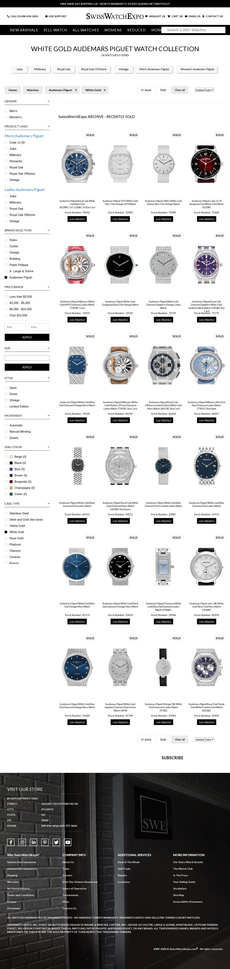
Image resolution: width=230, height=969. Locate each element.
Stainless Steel (19, 513)
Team (66, 940)
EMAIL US (192, 16)
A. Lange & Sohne (21, 271)
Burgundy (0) (23, 481)
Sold (163, 90)
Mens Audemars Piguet (24, 135)
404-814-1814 (29, 16)
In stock (146, 90)
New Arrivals (24, 30)
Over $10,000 (18, 315)
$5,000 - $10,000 (21, 309)
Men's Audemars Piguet (154, 69)
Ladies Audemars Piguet (25, 189)
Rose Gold (16, 538)
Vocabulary (180, 960)
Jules (20, 69)
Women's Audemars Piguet (197, 69)
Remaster (16, 161)
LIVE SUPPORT (56, 16)
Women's (16, 117)
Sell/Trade (124, 940)
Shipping (12, 946)
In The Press (180, 946)
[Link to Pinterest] (45, 914)
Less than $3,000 (21, 296)
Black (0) (20, 463)
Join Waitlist (77, 219)
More (154, 30)
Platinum (15, 544)
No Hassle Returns (18, 960)
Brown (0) (18, 475)
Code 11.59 (17, 142)
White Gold (17, 532)
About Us (68, 933)
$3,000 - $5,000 (20, 302)
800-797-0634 (68, 897)
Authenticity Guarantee (21, 940)
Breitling (15, 258)
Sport (13, 387)
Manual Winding (20, 431)
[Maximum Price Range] (39, 327)
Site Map (178, 966)
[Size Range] (27, 358)
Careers (67, 946)
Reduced (135, 30)
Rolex (13, 240)
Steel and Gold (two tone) (26, 519)
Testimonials (71, 966)
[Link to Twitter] (56, 914)
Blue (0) (19, 469)
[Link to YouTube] (67, 914)
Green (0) (18, 494)
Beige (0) (18, 456)
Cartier (14, 246)
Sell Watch (54, 30)
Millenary (40, 69)
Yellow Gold (17, 525)
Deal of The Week (129, 933)
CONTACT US (212, 16)
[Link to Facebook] (10, 914)
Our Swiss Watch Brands (188, 933)
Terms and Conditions (20, 966)
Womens (111, 30)
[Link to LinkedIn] (33, 914)
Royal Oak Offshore (94, 69)
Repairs (122, 946)
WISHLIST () (155, 16)
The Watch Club (183, 940)
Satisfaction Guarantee (21, 933)
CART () (175, 16)
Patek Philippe (19, 265)
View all (180, 90)
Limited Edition (19, 406)
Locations (124, 953)
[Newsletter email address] (132, 811)
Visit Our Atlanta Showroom (80, 953)
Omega (14, 252)
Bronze (14, 563)
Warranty (13, 953)
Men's (13, 111)
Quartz (14, 437)
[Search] (193, 30)
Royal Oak (63, 69)
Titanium (15, 550)
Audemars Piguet (21, 277)
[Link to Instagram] (22, 914)
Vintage (124, 69)
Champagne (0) (22, 487)
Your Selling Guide (184, 953)
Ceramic (15, 557)
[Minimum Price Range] (15, 327)
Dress (13, 394)
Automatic (16, 425)
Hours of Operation (75, 960)
